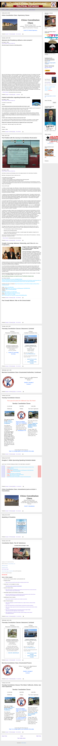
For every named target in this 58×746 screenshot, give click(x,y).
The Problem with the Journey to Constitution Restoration (19, 138)
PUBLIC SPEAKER (32, 9)
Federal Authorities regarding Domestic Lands (16, 97)
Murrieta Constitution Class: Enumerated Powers (17, 663)
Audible (49, 89)
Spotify (51, 86)
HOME (3, 9)
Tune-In (46, 89)
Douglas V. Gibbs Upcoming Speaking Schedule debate (19, 460)
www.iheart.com (47, 86)
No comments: (18, 131)
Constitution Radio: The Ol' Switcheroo (14, 543)
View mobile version (21, 738)
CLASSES (20, 9)
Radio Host (13, 43)
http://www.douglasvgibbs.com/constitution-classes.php (21, 451)
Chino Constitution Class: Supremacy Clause (15, 15)
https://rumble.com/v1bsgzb (10, 294)
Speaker (5, 43)
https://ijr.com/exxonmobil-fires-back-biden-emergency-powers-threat (17, 582)
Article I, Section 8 (28, 382)
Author (3, 43)
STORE (7, 9)
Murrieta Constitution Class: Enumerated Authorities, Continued (21, 372)
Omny (50, 88)
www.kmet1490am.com (11, 563)
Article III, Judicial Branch (13, 652)
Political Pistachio (5, 92)
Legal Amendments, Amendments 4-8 (21, 718)
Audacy (53, 86)
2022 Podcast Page (5, 569)
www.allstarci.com (50, 143)
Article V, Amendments (29, 506)
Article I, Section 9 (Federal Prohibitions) (8, 422)
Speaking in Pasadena (8, 517)
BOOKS (12, 9)
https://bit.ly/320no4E (48, 67)
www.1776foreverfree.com (30, 353)
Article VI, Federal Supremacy (30, 30)
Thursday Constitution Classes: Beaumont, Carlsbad (18, 328)
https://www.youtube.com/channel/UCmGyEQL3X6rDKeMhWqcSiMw (14, 295)
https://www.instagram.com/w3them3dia (9, 291)
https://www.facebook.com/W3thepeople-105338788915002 (19, 288)
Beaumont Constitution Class (12, 345)
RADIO (16, 9)
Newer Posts (4, 736)
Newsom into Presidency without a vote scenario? (17, 40)
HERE (49, 60)
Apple (46, 88)
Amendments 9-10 (22, 430)
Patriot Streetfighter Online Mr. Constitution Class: (21, 423)
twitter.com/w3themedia (9, 287)
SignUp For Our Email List (50, 73)
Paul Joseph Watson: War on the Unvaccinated (16, 300)
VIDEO (25, 9)
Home (21, 736)
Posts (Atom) (24, 742)
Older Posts (38, 736)
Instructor (9, 43)
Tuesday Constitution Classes (11, 397)
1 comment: (18, 94)
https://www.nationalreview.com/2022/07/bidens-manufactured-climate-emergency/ (19, 605)
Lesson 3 (29, 384)
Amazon (46, 90)
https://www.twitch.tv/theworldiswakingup (17, 474)
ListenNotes (50, 90)
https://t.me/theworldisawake (11, 289)
